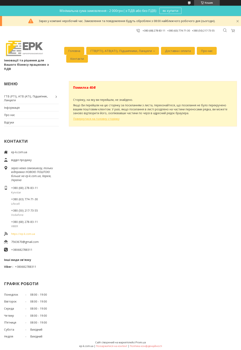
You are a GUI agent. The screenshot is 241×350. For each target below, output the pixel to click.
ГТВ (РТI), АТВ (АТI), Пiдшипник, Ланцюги (26, 98)
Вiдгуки (9, 122)
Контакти (77, 59)
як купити (170, 10)
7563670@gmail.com (25, 242)
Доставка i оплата (178, 51)
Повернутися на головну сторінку (96, 119)
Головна (74, 51)
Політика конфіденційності (146, 346)
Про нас (207, 51)
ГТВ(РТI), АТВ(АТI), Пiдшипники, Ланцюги (121, 51)
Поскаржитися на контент (111, 346)
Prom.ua (140, 342)
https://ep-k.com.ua (23, 234)
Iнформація (12, 108)
